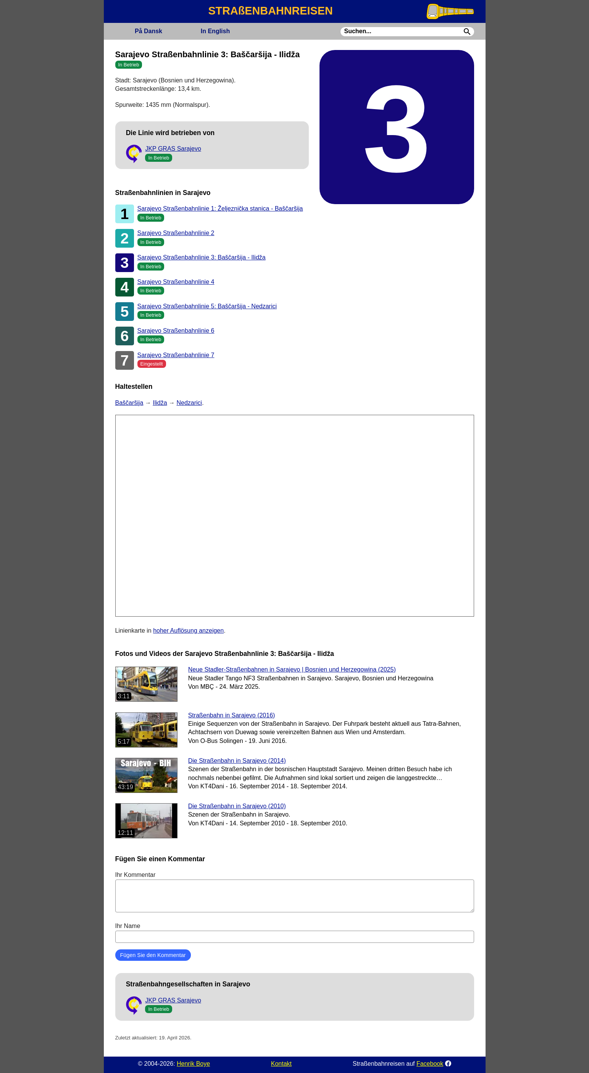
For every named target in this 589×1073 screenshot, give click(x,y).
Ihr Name (294, 932)
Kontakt (281, 1063)
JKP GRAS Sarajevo (173, 148)
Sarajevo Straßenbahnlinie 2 (176, 233)
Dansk (148, 31)
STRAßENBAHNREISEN (270, 11)
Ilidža (160, 403)
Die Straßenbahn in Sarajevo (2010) (237, 806)
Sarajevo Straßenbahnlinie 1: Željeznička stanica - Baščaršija (220, 208)
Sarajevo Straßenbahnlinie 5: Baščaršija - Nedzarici (207, 306)
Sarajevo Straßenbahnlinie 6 (176, 330)
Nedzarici (189, 403)
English (215, 31)
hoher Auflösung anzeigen (188, 630)
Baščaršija (129, 403)
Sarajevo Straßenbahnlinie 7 (176, 355)
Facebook (429, 1063)
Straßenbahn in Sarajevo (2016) (231, 715)
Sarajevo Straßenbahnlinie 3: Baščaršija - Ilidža (201, 257)
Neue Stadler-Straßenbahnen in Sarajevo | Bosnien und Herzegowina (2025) (292, 669)
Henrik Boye (193, 1063)
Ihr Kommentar (294, 892)
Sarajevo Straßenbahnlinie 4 (176, 282)
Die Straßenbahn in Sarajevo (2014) (237, 760)
